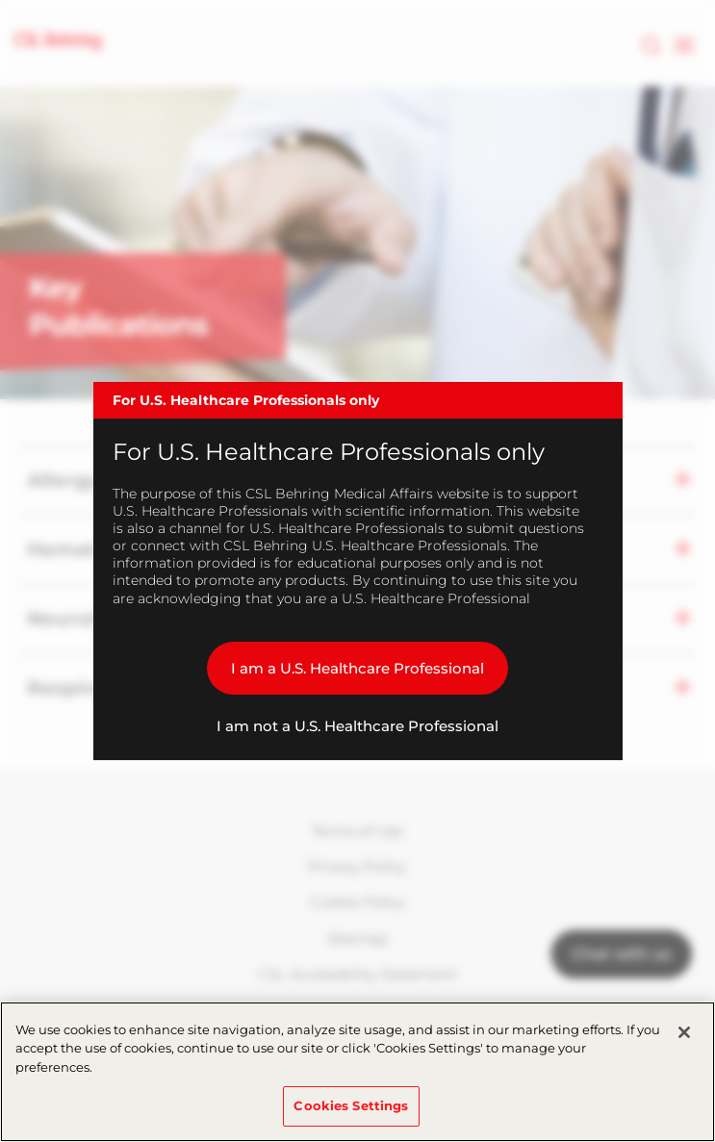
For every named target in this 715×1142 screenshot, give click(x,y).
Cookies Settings (351, 1105)
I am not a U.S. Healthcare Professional (357, 726)
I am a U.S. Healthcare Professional (357, 668)
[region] (357, 1072)
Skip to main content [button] (0, 0)
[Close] (684, 1032)
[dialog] (358, 571)
